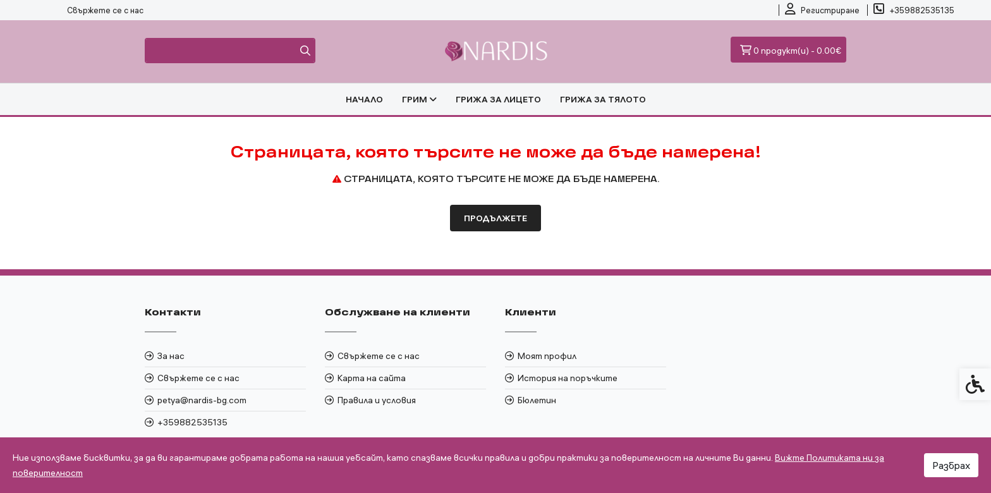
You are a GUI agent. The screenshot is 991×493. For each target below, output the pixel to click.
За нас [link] (171, 356)
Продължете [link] (495, 218)
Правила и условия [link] (376, 400)
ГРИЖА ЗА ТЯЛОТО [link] (603, 99)
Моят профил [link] (547, 356)
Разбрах (951, 465)
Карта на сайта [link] (371, 378)
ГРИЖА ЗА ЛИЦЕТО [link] (498, 99)
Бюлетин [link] (537, 400)
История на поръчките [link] (567, 378)
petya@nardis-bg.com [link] (201, 400)
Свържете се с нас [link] (105, 10)
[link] (822, 10)
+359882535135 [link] (192, 422)
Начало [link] (364, 99)
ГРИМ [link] (419, 99)
